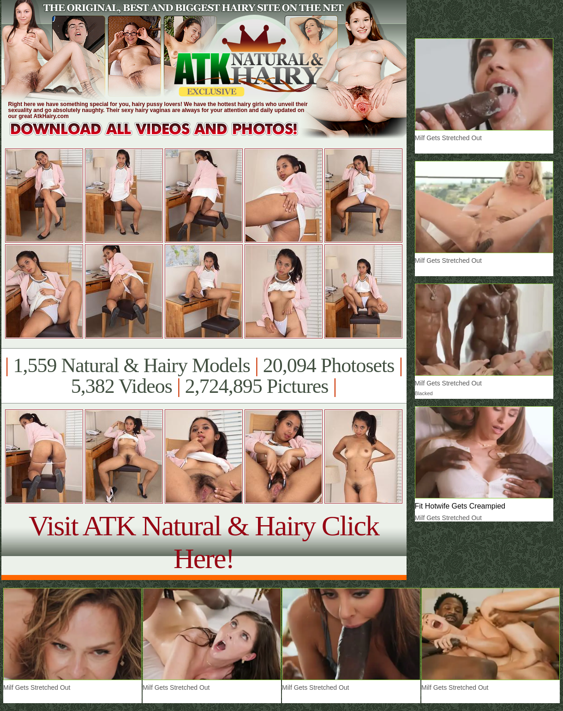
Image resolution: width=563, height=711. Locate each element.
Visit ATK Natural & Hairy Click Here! (204, 542)
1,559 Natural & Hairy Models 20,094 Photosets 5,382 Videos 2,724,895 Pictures (203, 376)
